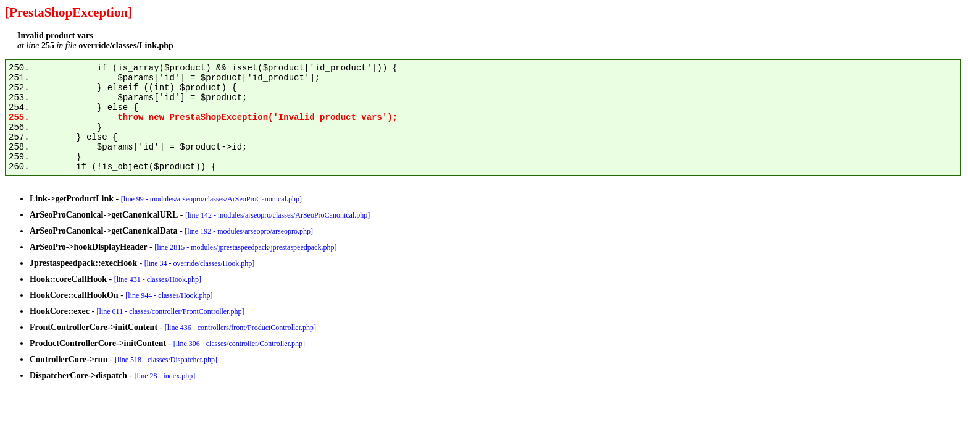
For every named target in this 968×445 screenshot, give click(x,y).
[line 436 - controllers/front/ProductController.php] (240, 327)
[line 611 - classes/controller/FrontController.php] (170, 311)
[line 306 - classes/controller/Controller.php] (239, 343)
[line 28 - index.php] (165, 375)
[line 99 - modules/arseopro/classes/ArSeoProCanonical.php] (211, 199)
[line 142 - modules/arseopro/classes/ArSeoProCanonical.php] (277, 215)
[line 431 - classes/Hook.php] (157, 279)
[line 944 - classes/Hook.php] (168, 295)
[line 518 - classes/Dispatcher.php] (166, 359)
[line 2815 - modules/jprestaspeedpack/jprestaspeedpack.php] (245, 247)
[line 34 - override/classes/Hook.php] (199, 263)
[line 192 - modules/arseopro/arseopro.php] (249, 231)
